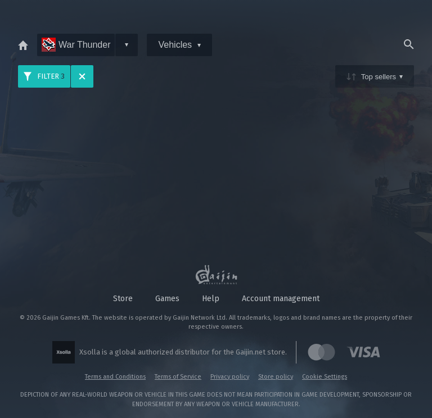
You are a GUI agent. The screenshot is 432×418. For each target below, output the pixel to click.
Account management (281, 298)
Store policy (275, 376)
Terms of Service (178, 376)
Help (210, 298)
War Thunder (76, 45)
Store (123, 298)
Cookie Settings (324, 376)
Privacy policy (229, 376)
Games (167, 298)
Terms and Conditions (115, 376)
